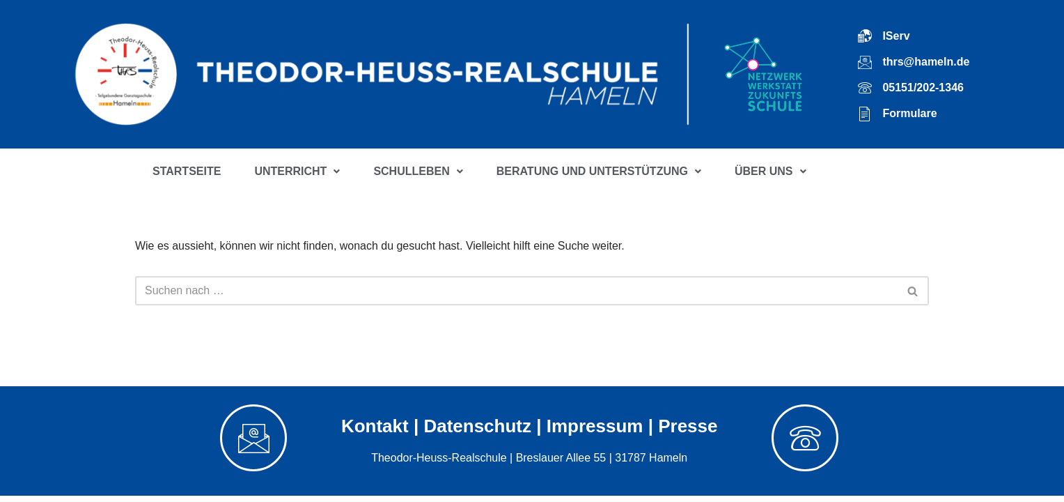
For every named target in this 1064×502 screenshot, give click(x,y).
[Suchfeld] (516, 290)
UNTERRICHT (297, 171)
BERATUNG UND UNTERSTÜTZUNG (598, 171)
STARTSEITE (186, 171)
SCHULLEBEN (417, 171)
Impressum (595, 433)
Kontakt (375, 433)
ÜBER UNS (770, 171)
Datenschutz (477, 433)
